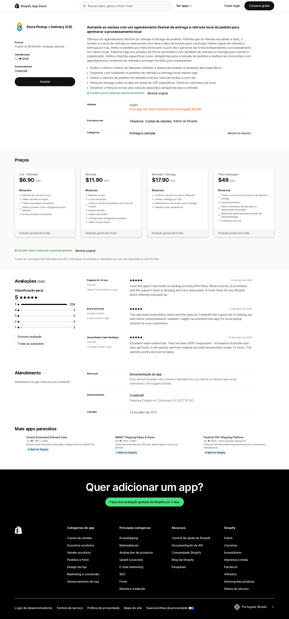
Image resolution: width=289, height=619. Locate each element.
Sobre (228, 538)
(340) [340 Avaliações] (25, 58)
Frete (123, 581)
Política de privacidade (103, 608)
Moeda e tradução (132, 589)
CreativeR (21, 70)
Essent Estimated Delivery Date (47, 437)
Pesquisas (179, 567)
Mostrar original (158, 93)
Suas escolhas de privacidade (167, 608)
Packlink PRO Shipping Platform (223, 437)
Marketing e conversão (83, 574)
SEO (122, 574)
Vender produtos (79, 552)
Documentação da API (187, 545)
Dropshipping (128, 538)
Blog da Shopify (183, 560)
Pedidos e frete (78, 560)
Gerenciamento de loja (83, 581)
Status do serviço (236, 589)
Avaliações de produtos (136, 552)
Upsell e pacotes (131, 560)
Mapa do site (133, 608)
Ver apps (183, 6)
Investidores (232, 552)
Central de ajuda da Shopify (191, 538)
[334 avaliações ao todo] (72, 304)
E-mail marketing (131, 567)
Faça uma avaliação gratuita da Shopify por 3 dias (144, 502)
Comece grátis (259, 6)
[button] (56, 444)
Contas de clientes (158, 121)
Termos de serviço (70, 608)
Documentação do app (146, 374)
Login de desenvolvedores (33, 608)
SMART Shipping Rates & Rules (135, 437)
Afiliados (230, 574)
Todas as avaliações (31, 343)
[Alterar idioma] (257, 607)
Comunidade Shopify (186, 552)
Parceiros (230, 567)
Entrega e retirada (142, 133)
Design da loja (77, 567)
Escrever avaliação (30, 336)
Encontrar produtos (80, 545)
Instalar (45, 81)
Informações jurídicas (239, 581)
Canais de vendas (79, 538)
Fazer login (232, 6)
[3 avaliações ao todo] (74, 310)
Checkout (136, 121)
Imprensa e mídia (236, 560)
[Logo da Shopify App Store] (30, 5)
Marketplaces (129, 545)
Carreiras (230, 545)
